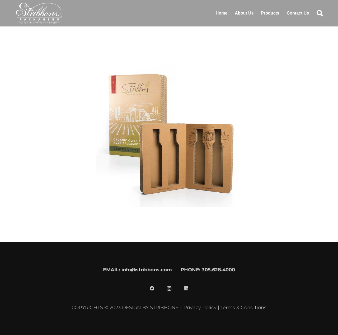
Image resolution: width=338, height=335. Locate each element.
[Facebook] (152, 288)
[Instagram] (169, 288)
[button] (320, 13)
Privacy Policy (200, 307)
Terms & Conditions (243, 307)
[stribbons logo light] (39, 13)
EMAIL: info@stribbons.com (137, 269)
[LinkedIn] (186, 288)
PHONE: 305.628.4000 (208, 269)
